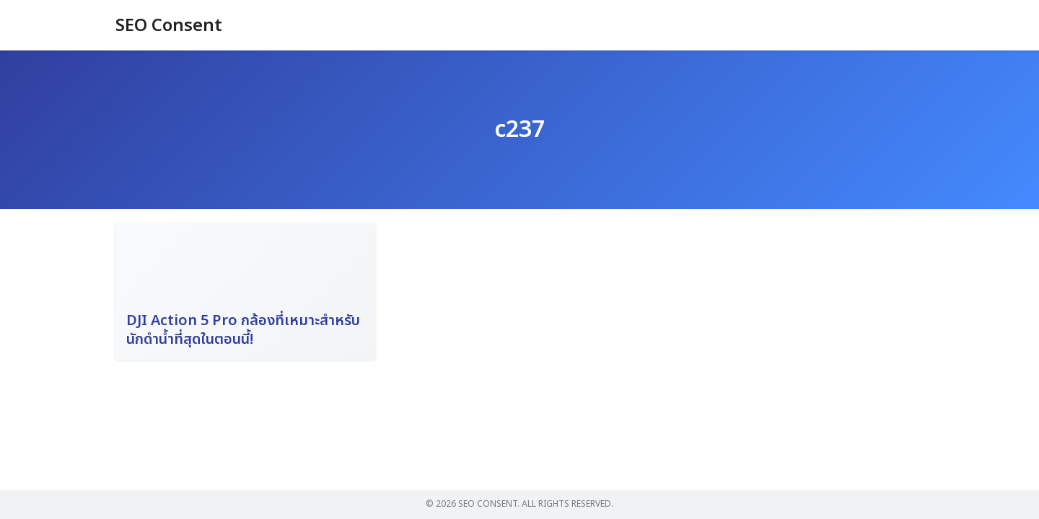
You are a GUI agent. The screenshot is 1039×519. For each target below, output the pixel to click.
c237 (519, 129)
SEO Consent (168, 26)
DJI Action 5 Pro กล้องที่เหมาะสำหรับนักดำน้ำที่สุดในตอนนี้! (243, 330)
